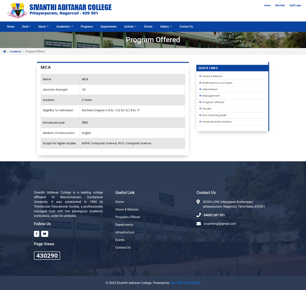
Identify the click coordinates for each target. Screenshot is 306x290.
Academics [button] (63, 26)
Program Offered (211, 103)
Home (267, 5)
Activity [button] (129, 26)
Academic (15, 51)
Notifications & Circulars (215, 84)
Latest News (208, 90)
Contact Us (186, 26)
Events (148, 26)
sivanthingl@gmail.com (220, 224)
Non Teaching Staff (212, 116)
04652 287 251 (214, 215)
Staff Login (295, 5)
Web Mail (280, 5)
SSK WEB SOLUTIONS (185, 283)
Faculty (205, 110)
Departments (109, 26)
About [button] (42, 26)
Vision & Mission (210, 77)
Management (209, 97)
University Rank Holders (215, 123)
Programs (87, 26)
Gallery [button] (164, 26)
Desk (25, 26)
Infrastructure (124, 232)
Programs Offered (127, 217)
